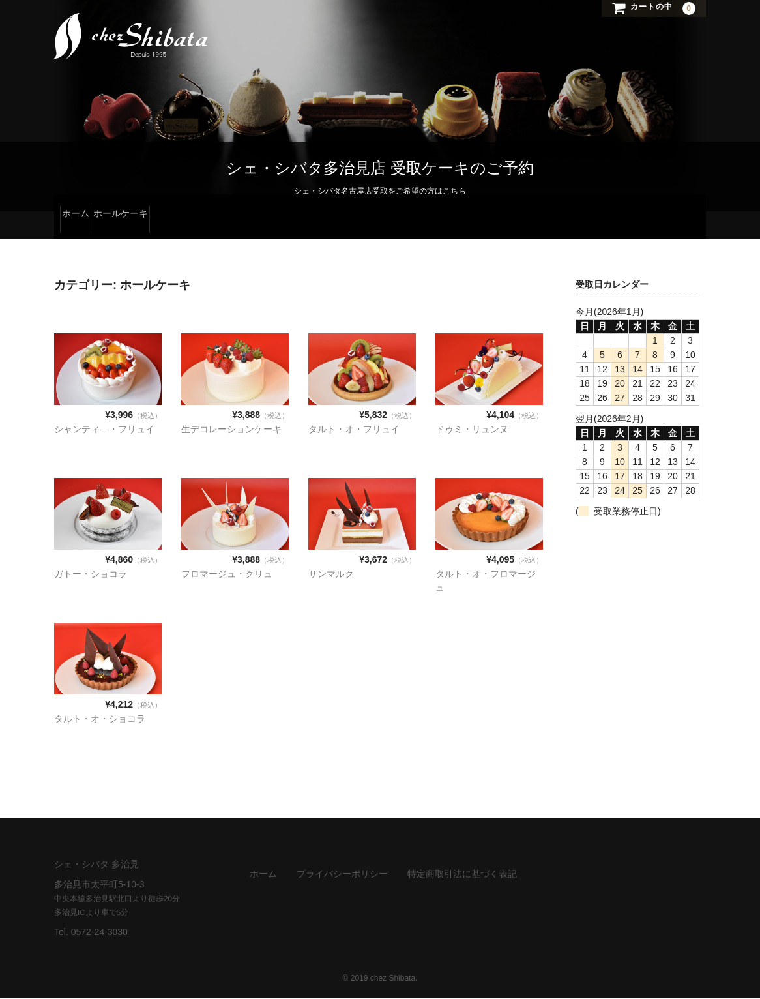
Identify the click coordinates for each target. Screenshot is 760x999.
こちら (454, 191)
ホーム (81, 225)
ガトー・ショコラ (90, 574)
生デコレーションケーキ (231, 430)
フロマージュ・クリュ (226, 574)
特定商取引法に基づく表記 (462, 874)
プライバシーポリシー (342, 874)
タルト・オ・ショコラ (99, 719)
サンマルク (331, 574)
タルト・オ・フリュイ (354, 430)
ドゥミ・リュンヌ (471, 430)
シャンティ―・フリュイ (104, 430)
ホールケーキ (149, 225)
